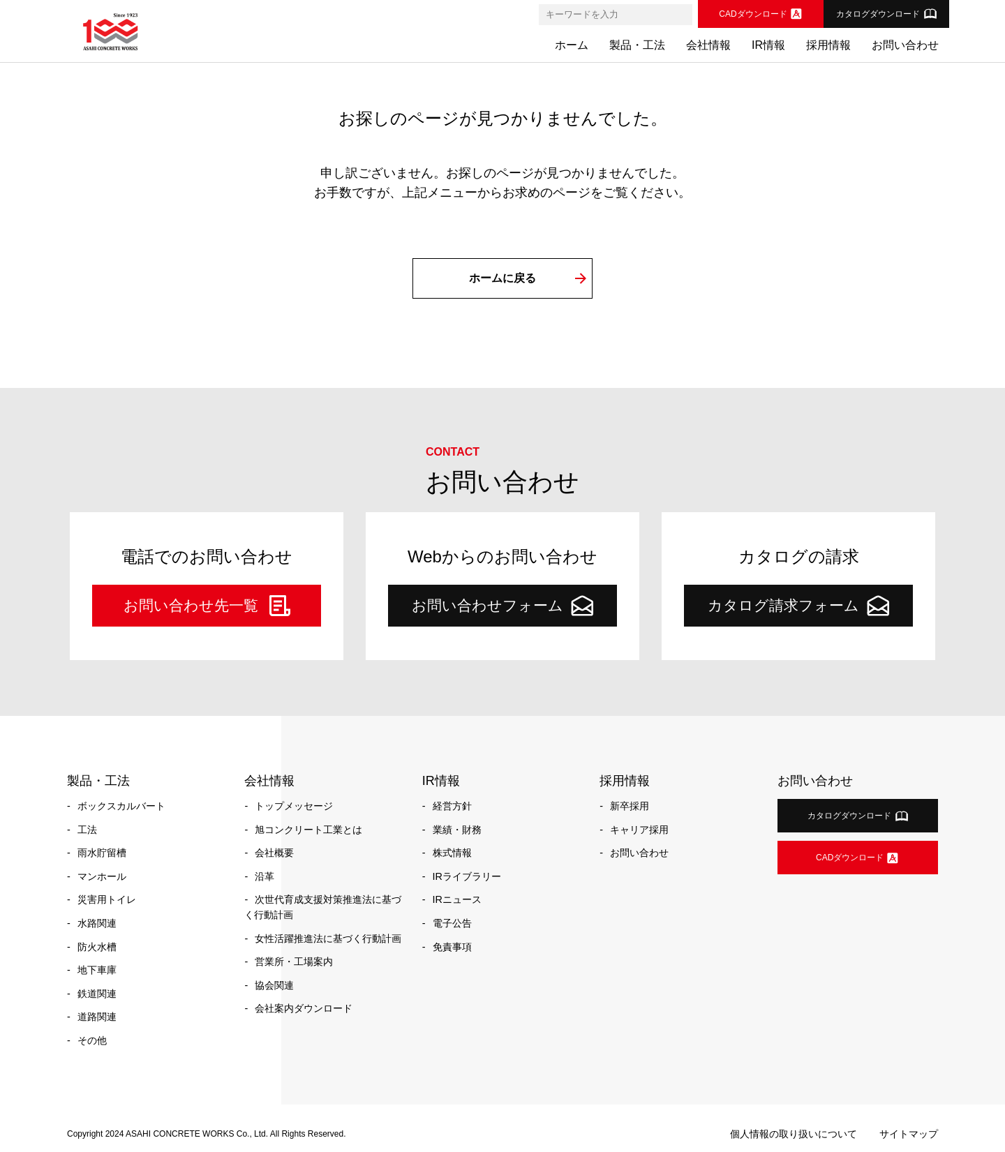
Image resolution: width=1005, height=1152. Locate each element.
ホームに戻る (502, 278)
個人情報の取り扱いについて (793, 1133)
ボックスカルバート (121, 805)
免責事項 (452, 946)
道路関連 (97, 1016)
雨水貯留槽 (101, 852)
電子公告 (452, 923)
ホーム (571, 45)
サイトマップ (908, 1133)
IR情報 (768, 45)
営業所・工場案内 (294, 961)
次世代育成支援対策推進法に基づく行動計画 (322, 907)
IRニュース (457, 899)
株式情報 (452, 852)
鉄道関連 (97, 993)
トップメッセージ (294, 805)
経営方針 (452, 805)
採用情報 (828, 45)
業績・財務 (457, 829)
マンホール (101, 876)
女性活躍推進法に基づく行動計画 (328, 938)
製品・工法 (637, 45)
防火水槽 (97, 946)
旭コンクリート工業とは (308, 829)
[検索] (681, 14)
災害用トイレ (106, 899)
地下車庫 (97, 969)
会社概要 (274, 852)
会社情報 (708, 45)
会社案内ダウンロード (303, 1008)
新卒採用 (629, 805)
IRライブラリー (467, 876)
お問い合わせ (905, 45)
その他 (92, 1040)
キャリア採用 (639, 829)
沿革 (264, 876)
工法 (87, 829)
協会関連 (274, 985)
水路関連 (97, 923)
